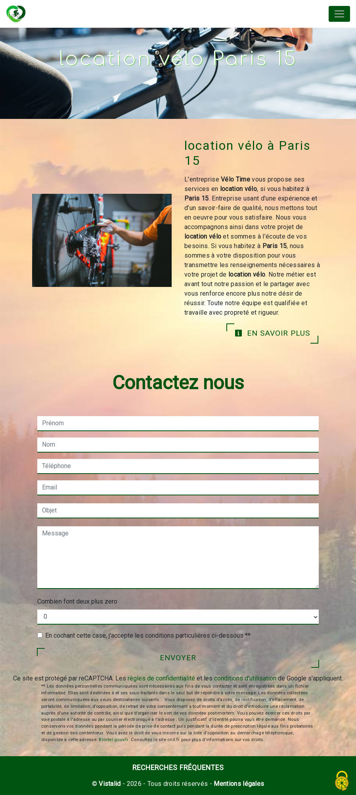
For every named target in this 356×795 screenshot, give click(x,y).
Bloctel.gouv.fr (113, 739)
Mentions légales (238, 783)
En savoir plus (272, 333)
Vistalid (110, 783)
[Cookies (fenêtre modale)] (342, 781)
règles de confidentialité (161, 678)
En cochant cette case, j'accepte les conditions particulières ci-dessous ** (148, 635)
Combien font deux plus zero (77, 601)
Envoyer (178, 657)
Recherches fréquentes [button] (178, 768)
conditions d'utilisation (245, 678)
